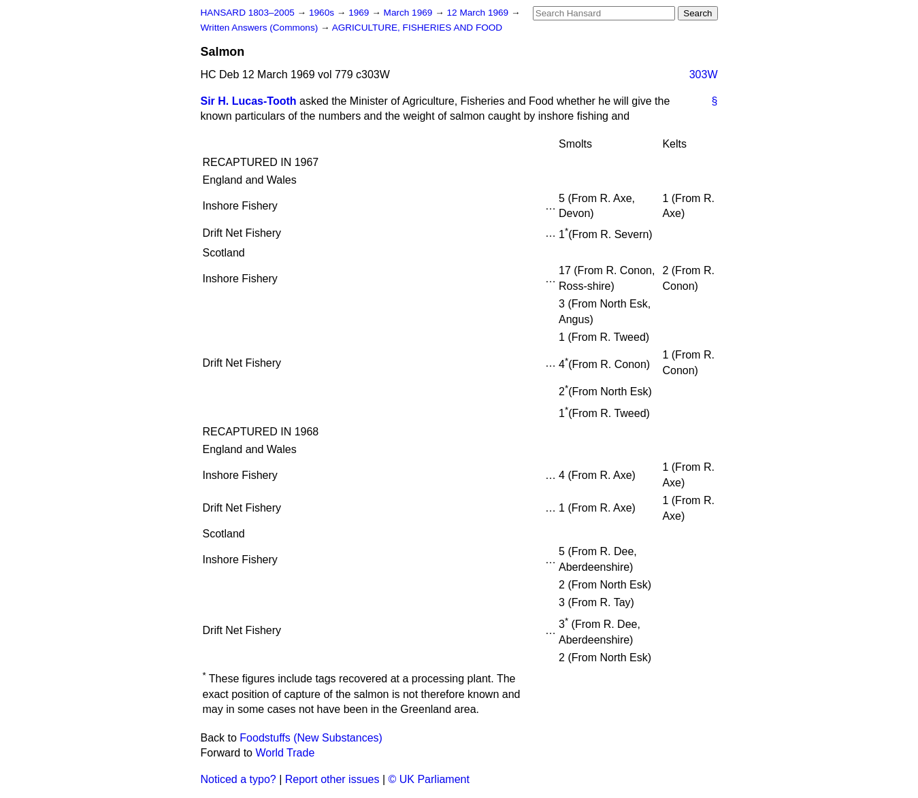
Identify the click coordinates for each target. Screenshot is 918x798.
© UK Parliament (429, 779)
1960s (323, 12)
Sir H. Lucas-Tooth (249, 101)
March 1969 (410, 12)
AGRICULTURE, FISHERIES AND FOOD (417, 27)
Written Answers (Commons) (261, 27)
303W (703, 74)
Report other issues (332, 779)
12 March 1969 (479, 12)
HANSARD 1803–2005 (248, 12)
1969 (360, 12)
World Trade (284, 753)
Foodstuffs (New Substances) (311, 738)
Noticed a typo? (238, 779)
